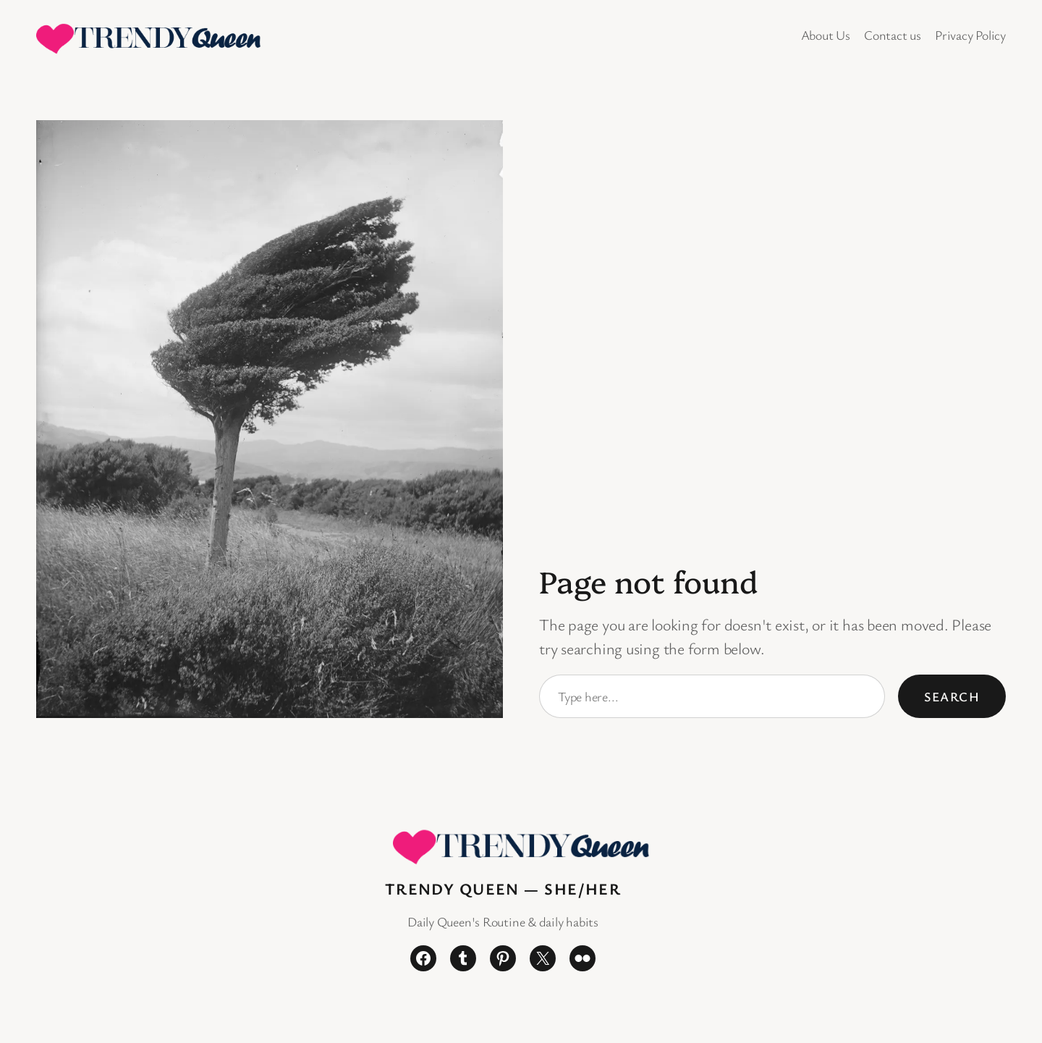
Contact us (892, 34)
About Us (825, 34)
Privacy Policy (970, 34)
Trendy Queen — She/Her (503, 888)
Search (952, 696)
